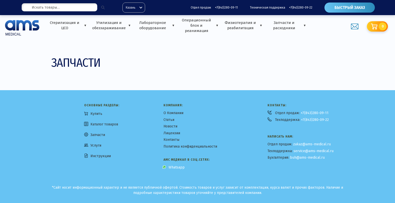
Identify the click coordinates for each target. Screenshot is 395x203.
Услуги (95, 145)
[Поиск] (103, 8)
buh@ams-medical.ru (307, 157)
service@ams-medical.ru (313, 151)
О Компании (173, 113)
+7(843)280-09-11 (226, 7)
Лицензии (171, 133)
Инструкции (100, 156)
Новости (170, 126)
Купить (96, 114)
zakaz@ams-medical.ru (312, 144)
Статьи (168, 120)
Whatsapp (177, 167)
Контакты (171, 140)
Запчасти (97, 135)
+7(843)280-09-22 (300, 7)
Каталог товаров (104, 124)
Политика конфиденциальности (190, 146)
